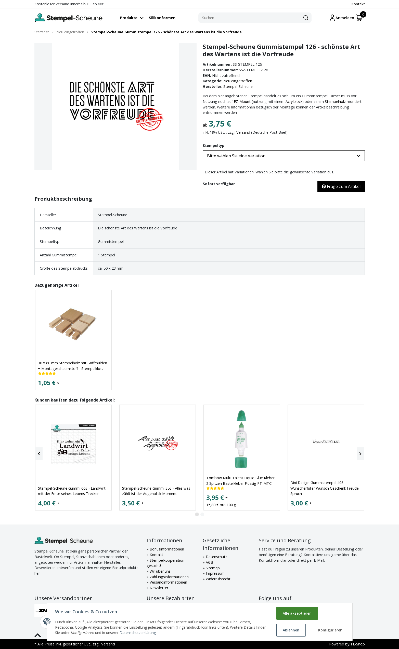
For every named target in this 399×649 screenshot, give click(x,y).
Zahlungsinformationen (169, 576)
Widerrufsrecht (217, 578)
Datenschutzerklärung (138, 632)
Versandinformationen (168, 582)
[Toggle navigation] (134, 17)
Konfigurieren (330, 630)
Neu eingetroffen (237, 80)
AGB (209, 562)
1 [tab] (197, 514)
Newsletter (158, 587)
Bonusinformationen (166, 549)
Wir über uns (160, 571)
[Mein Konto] (341, 18)
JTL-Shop (357, 644)
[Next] (360, 453)
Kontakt (358, 4)
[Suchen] (249, 17)
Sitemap (212, 567)
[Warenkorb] (359, 18)
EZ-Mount (242, 101)
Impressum (215, 573)
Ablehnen (291, 630)
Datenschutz (216, 556)
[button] (284, 155)
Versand (243, 132)
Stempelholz (335, 101)
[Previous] (39, 453)
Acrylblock (294, 101)
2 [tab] (202, 514)
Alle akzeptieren (297, 613)
